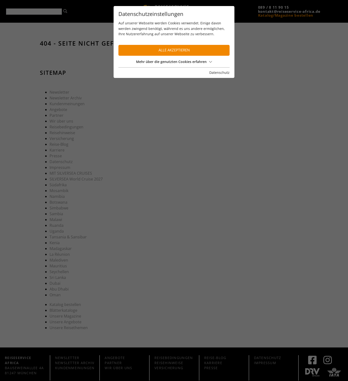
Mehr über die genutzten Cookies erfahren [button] (174, 61)
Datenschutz (219, 72)
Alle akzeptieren (174, 50)
